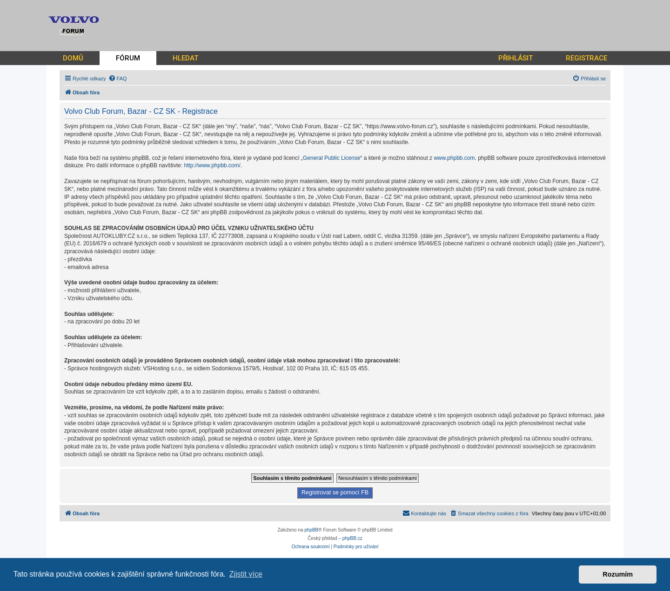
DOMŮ (73, 58)
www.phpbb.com (454, 158)
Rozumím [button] (618, 574)
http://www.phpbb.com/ (212, 165)
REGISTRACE (586, 58)
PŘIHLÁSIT (515, 58)
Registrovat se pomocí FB (335, 492)
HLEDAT (185, 58)
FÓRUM (128, 58)
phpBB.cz (352, 538)
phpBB (311, 529)
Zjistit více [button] (245, 574)
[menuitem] (117, 78)
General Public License (331, 158)
